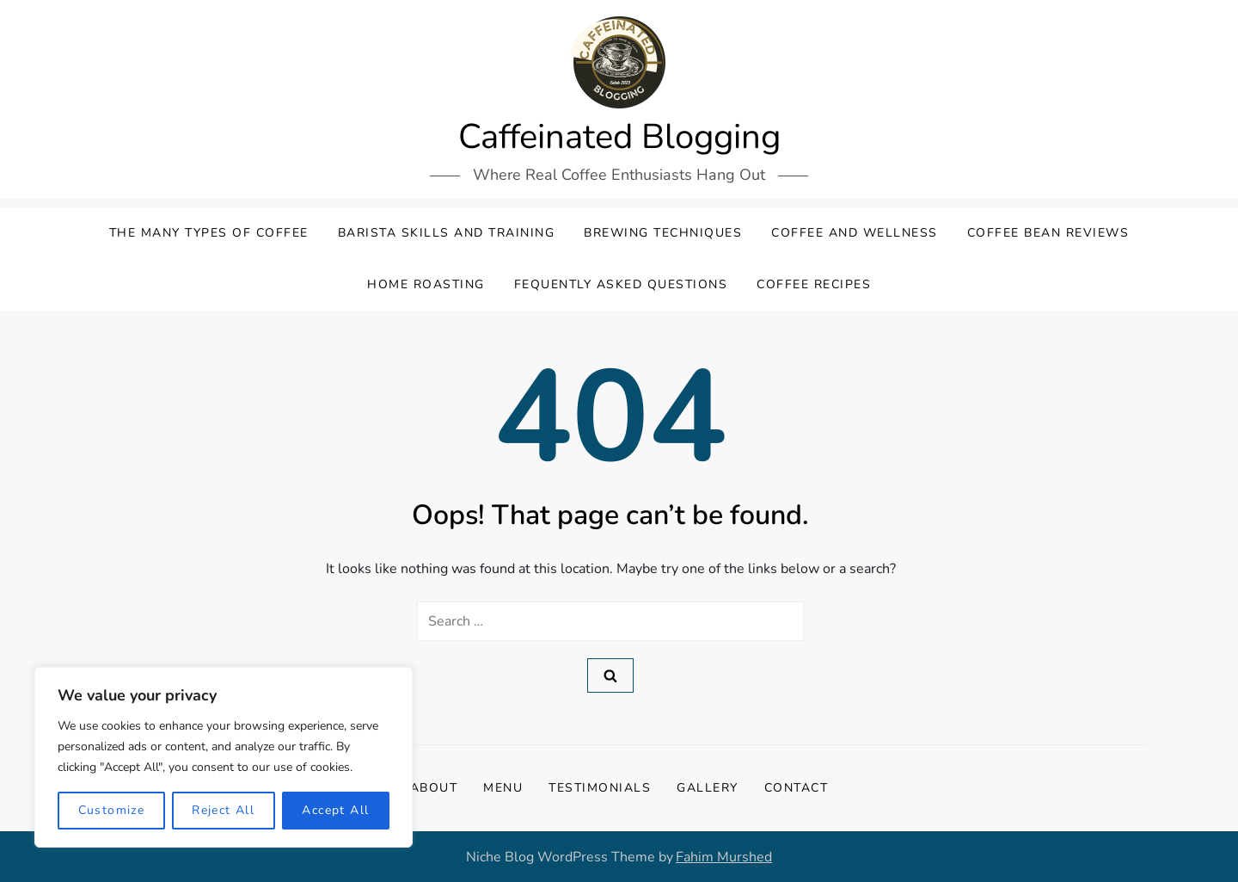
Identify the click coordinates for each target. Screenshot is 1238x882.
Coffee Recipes (814, 284)
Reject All (223, 810)
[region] (223, 757)
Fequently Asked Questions (621, 284)
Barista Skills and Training (446, 233)
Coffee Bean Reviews (1048, 233)
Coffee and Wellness (854, 233)
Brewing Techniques (663, 233)
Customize (111, 810)
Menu (503, 788)
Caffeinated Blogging (619, 137)
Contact (796, 788)
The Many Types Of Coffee (209, 233)
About (434, 788)
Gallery (708, 788)
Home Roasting (426, 284)
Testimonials (600, 788)
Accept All (335, 810)
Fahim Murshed (724, 857)
